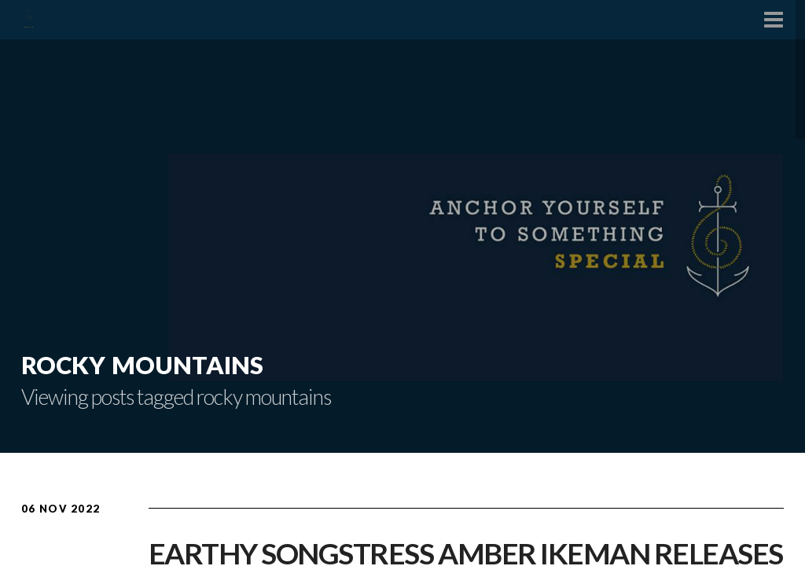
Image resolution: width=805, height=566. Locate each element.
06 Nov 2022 (60, 508)
